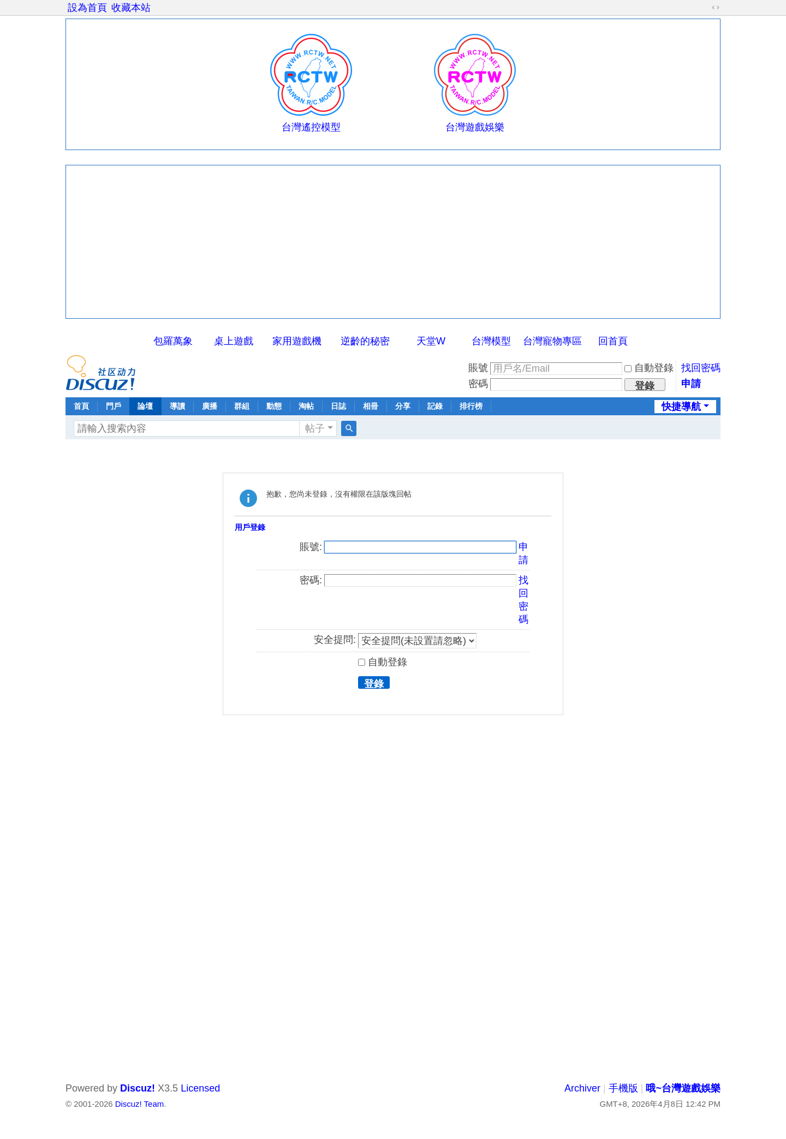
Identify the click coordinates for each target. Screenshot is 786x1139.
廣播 (209, 406)
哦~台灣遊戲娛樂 (683, 1088)
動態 (274, 406)
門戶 (113, 406)
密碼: (311, 580)
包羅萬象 (173, 341)
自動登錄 (649, 367)
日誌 (338, 406)
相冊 (370, 406)
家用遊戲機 (296, 341)
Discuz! (137, 1088)
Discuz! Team (139, 1103)
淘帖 (306, 406)
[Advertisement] (393, 241)
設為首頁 (87, 7)
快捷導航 (681, 406)
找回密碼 (700, 367)
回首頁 (613, 341)
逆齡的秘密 (365, 341)
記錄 (435, 406)
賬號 (478, 367)
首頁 (81, 406)
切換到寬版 (715, 8)
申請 (691, 383)
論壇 (145, 406)
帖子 (315, 428)
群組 (241, 406)
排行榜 (471, 406)
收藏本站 (131, 7)
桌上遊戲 (233, 341)
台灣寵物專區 (552, 341)
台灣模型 (491, 341)
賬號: (311, 546)
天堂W (430, 341)
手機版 (623, 1088)
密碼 (478, 383)
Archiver (582, 1088)
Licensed (200, 1088)
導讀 (177, 406)
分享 (402, 406)
